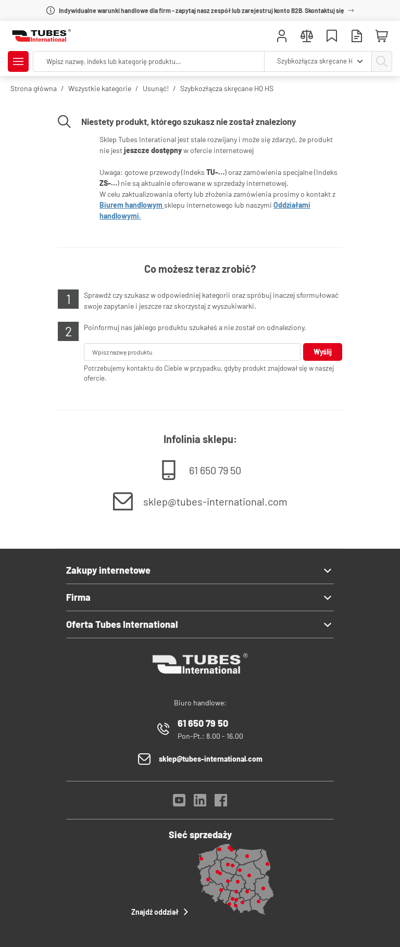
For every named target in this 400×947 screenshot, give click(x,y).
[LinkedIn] (200, 803)
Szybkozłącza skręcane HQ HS (226, 88)
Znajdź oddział (161, 911)
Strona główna (33, 88)
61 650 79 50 (215, 470)
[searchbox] (149, 61)
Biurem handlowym (131, 204)
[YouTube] (179, 803)
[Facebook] (221, 803)
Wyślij (323, 351)
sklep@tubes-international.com (215, 501)
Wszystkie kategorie (99, 88)
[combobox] (318, 61)
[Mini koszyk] (381, 36)
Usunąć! (156, 88)
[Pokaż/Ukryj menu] (18, 61)
